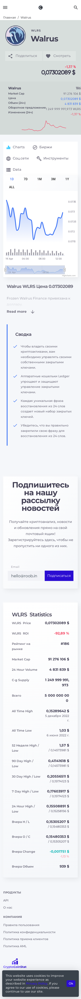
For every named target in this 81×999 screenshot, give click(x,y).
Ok (71, 983)
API (5, 900)
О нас (7, 907)
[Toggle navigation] (5, 7)
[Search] (76, 7)
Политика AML (15, 946)
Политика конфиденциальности (29, 932)
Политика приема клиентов (25, 939)
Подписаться (59, 576)
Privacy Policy (37, 983)
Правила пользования (21, 925)
